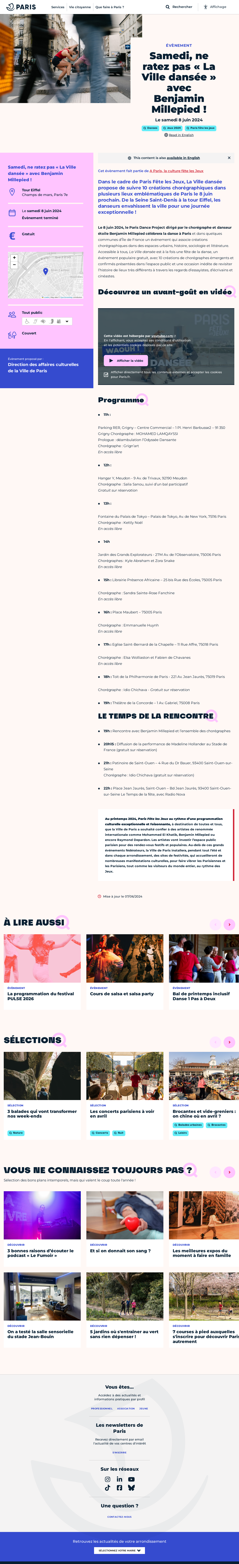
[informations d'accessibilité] (47, 321)
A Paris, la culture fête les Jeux (177, 171)
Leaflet (45, 297)
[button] (45, 271)
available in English (183, 158)
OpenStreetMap (66, 297)
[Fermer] (229, 157)
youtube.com (162, 336)
